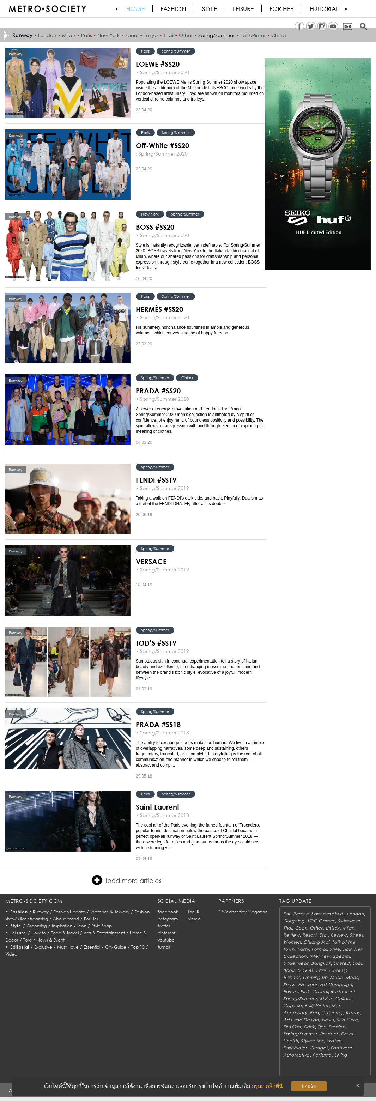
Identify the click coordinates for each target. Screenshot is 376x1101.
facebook (168, 911)
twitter (164, 925)
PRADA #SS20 (158, 390)
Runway (41, 911)
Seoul (131, 35)
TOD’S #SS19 (156, 643)
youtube (166, 940)
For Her (91, 918)
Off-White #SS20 (162, 145)
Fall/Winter (253, 35)
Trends (352, 1012)
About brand (66, 918)
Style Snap (101, 925)
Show (289, 984)
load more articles (127, 880)
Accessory (295, 1012)
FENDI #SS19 (156, 480)
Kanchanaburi (327, 914)
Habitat (291, 977)
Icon (81, 925)
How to (38, 933)
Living (340, 1055)
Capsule (292, 1005)
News (328, 1019)
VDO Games (321, 921)
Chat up (338, 970)
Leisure (243, 8)
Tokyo (151, 35)
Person (300, 914)
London (47, 35)
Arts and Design (301, 1019)
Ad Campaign (336, 984)
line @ (193, 911)
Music (336, 977)
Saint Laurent (157, 807)
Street (356, 935)
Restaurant (342, 991)
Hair (347, 949)
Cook (301, 928)
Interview (319, 956)
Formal (319, 949)
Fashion (173, 8)
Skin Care (347, 1019)
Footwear (341, 1048)
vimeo (194, 918)
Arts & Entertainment (104, 933)
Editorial (324, 8)
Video (11, 954)
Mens (352, 977)
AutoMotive (296, 1055)
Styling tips (312, 1040)
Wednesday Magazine (245, 911)
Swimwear (349, 921)
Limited (341, 963)
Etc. (323, 935)
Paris (86, 35)
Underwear (295, 963)
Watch (334, 1040)
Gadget (319, 1048)
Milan (68, 35)
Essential (92, 947)
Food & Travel (65, 933)
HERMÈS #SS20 (159, 309)
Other (186, 35)
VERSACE (151, 561)
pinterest (166, 933)
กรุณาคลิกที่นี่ (267, 1086)
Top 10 (138, 947)
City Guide (115, 947)
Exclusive (43, 947)
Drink (309, 1026)
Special (341, 956)
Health (290, 1040)
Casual (320, 991)
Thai (168, 35)
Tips (321, 1026)
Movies (305, 970)
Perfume (322, 1055)
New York (108, 35)
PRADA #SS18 (158, 724)
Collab (342, 998)
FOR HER (281, 8)
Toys (27, 940)
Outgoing (293, 921)
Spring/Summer (216, 35)
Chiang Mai (316, 942)
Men (336, 1005)
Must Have (68, 947)
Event (347, 1033)
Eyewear (307, 984)
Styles (326, 998)
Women (292, 942)
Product (329, 1033)
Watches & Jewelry (109, 911)
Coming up (315, 977)
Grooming (36, 925)
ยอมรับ (309, 1086)
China (278, 35)
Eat (286, 914)
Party (303, 949)
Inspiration (62, 925)
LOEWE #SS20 (158, 64)
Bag (314, 1012)
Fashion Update (69, 911)
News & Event (51, 940)
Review (291, 935)
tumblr (164, 947)
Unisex (333, 928)
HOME (135, 8)
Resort (309, 935)
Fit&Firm (292, 1026)
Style (209, 8)
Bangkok (320, 963)
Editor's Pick (296, 991)
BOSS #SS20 (155, 227)
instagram (168, 918)
